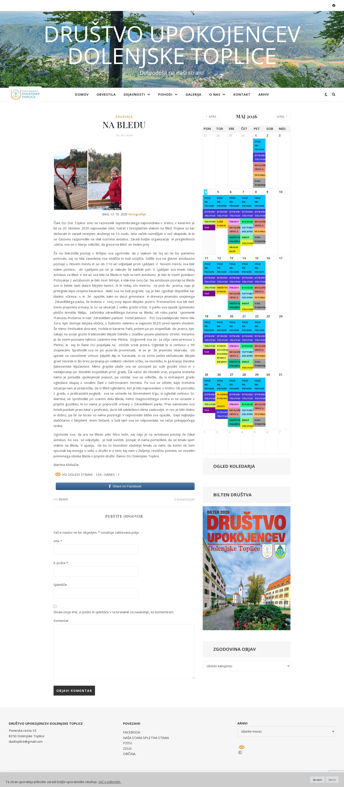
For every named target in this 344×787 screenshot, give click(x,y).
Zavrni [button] (332, 779)
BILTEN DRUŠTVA (232, 495)
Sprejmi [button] (317, 779)
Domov (82, 94)
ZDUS (127, 748)
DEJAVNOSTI (134, 94)
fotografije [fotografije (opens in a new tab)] (137, 214)
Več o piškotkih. (109, 782)
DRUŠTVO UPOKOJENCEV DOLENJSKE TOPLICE (172, 44)
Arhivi (242, 723)
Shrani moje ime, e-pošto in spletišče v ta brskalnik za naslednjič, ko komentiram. (114, 612)
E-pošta (61, 563)
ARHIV (263, 94)
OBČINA (129, 753)
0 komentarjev (184, 499)
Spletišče (60, 584)
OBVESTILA (106, 94)
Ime (58, 541)
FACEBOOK (131, 732)
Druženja (124, 117)
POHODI (165, 94)
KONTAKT (242, 94)
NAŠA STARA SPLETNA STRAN (146, 737)
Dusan (63, 499)
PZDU (127, 743)
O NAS (214, 94)
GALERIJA (193, 94)
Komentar (61, 620)
